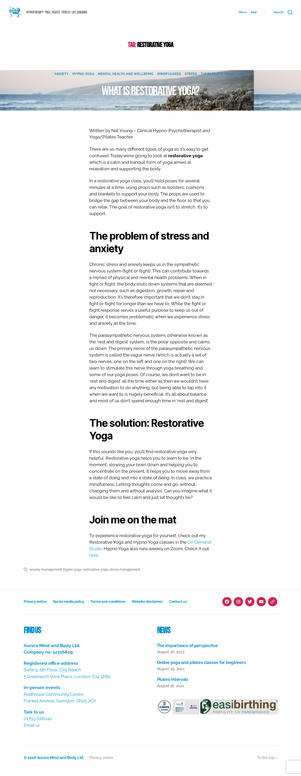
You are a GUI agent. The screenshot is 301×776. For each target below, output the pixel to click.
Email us (32, 731)
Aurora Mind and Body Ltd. (60, 764)
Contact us (187, 608)
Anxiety (60, 80)
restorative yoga (95, 576)
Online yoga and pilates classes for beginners (204, 669)
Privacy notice (36, 608)
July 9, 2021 (153, 114)
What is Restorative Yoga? (150, 97)
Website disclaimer (155, 608)
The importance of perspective (189, 652)
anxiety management (46, 576)
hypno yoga (72, 576)
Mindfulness (169, 80)
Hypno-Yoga (82, 80)
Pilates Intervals (173, 685)
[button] (164, 713)
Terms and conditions (113, 608)
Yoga (243, 80)
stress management (125, 576)
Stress (191, 80)
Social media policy (71, 608)
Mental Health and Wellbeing (125, 80)
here (93, 561)
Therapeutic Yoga (218, 80)
